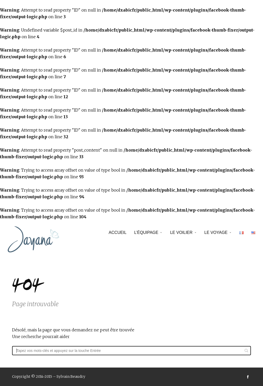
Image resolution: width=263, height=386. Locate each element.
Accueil (117, 232)
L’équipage (146, 232)
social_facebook (248, 377)
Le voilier (181, 232)
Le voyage (216, 232)
